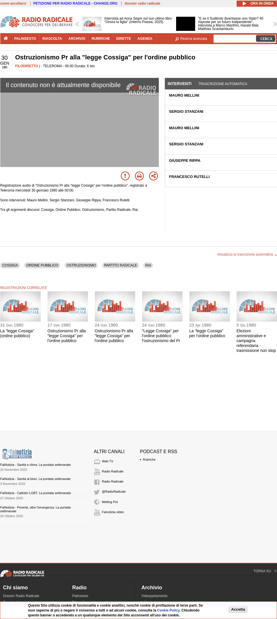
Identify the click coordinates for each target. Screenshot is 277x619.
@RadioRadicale (114, 491)
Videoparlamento (155, 596)
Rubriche (149, 459)
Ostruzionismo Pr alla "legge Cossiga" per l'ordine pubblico (67, 336)
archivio (76, 39)
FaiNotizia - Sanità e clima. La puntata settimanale (35, 464)
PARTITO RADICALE (120, 265)
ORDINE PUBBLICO (42, 265)
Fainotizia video (113, 512)
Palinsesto (80, 596)
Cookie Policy (168, 610)
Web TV (107, 461)
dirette (123, 39)
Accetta (238, 609)
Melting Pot (110, 502)
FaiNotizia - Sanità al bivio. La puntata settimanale (35, 479)
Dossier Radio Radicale (21, 596)
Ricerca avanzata (193, 39)
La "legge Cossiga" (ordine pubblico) (17, 333)
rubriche (101, 39)
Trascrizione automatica (222, 84)
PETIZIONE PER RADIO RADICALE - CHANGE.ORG (75, 3)
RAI (148, 265)
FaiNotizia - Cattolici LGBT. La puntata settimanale (35, 493)
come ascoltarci (13, 3)
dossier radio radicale (142, 3)
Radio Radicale (113, 471)
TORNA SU (262, 571)
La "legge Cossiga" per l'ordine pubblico (207, 333)
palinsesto (25, 39)
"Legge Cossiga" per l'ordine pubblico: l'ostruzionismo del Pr (161, 336)
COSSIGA (10, 265)
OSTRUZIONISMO (81, 265)
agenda (144, 39)
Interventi (180, 83)
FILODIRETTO (26, 66)
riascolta (52, 39)
